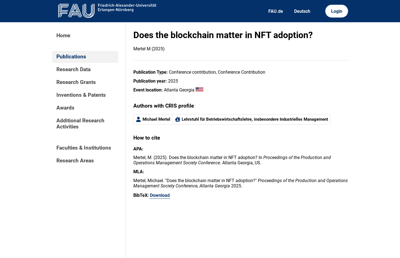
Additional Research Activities (80, 124)
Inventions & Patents (81, 95)
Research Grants (76, 82)
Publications (71, 57)
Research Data (73, 69)
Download (160, 195)
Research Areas (75, 161)
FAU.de (275, 11)
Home (63, 36)
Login (336, 11)
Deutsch (302, 11)
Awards (65, 108)
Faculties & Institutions (83, 148)
